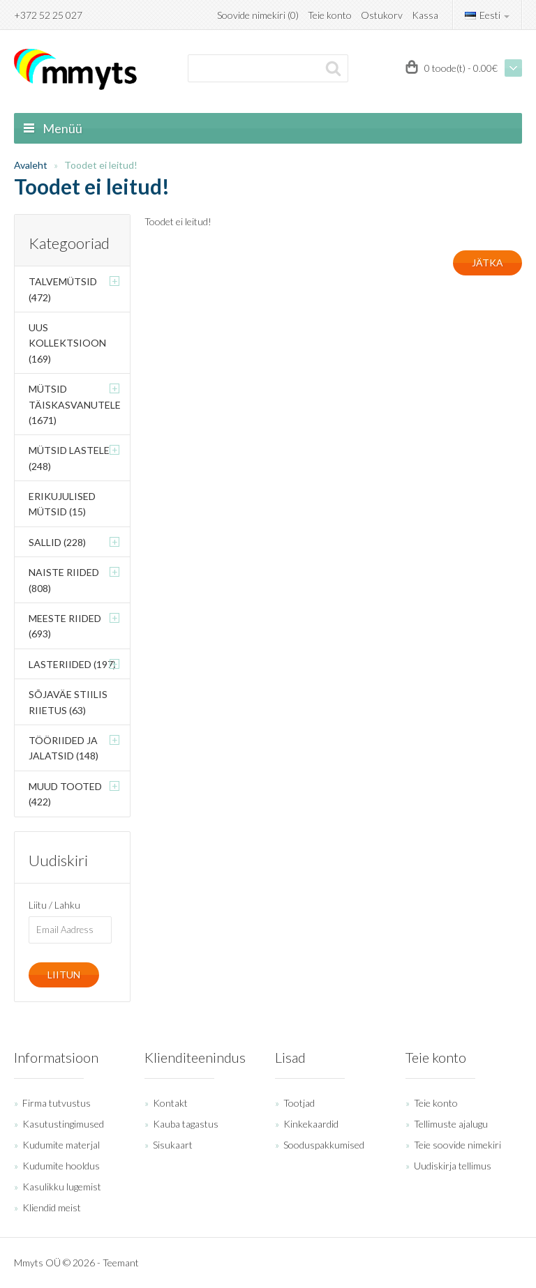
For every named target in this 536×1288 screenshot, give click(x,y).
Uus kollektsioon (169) (67, 343)
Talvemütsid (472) (63, 289)
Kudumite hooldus (61, 1166)
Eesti (487, 15)
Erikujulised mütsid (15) (62, 503)
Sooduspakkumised (323, 1145)
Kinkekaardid (310, 1124)
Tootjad (299, 1103)
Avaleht (30, 165)
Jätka (487, 262)
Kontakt (170, 1103)
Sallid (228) (57, 542)
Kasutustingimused (63, 1124)
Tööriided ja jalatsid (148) (63, 748)
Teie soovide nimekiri (457, 1145)
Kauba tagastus (185, 1124)
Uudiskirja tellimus (452, 1166)
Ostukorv (382, 15)
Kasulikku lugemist (61, 1186)
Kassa (425, 15)
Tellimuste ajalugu (451, 1124)
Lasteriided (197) (72, 664)
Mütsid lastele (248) (69, 457)
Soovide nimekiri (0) (258, 15)
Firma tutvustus (56, 1103)
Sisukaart (173, 1145)
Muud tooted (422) (65, 794)
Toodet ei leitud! (100, 165)
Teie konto (330, 15)
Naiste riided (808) (64, 579)
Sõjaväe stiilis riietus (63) (68, 701)
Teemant (121, 1262)
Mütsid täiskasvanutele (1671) (75, 404)
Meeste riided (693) (65, 625)
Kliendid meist (51, 1207)
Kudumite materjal (61, 1145)
